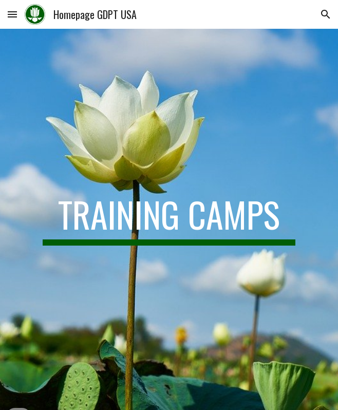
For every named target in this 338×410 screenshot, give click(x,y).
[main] (169, 219)
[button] (12, 14)
